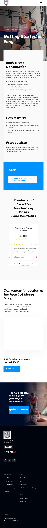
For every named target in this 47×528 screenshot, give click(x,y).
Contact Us (23, 484)
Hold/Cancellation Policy (27, 488)
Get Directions (11, 369)
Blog (20, 481)
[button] (41, 2)
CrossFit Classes (9, 481)
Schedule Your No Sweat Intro (18, 410)
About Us (22, 478)
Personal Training (9, 488)
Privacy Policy (23, 501)
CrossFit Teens (8, 484)
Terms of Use (23, 498)
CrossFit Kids (8, 478)
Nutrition (6, 491)
